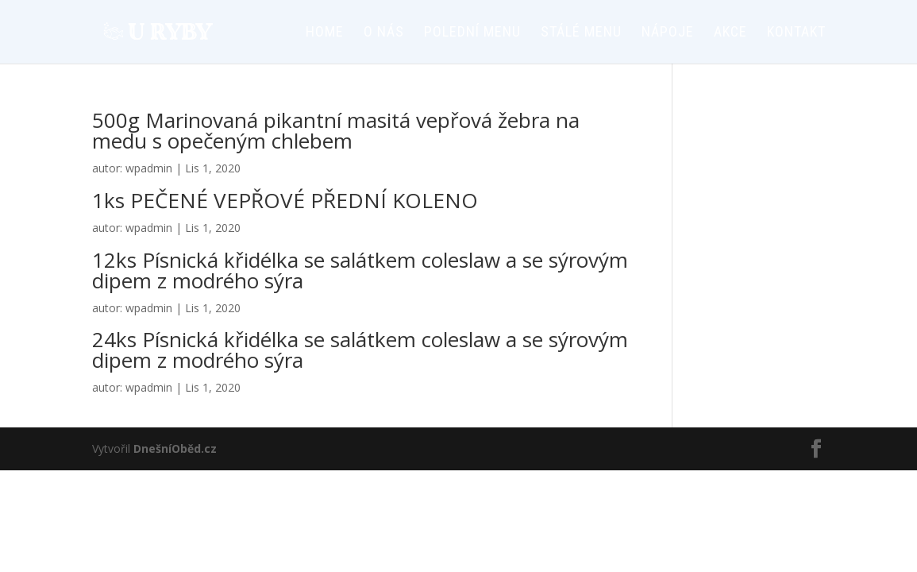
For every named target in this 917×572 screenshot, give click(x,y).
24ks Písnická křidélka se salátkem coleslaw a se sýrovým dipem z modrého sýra (360, 349)
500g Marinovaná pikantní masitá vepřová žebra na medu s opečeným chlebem (336, 130)
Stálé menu (581, 33)
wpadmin (148, 168)
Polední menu (472, 33)
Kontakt (796, 33)
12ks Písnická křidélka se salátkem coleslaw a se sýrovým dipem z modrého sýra (360, 270)
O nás (384, 33)
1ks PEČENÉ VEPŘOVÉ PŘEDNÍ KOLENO (285, 200)
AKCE (730, 33)
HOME (325, 33)
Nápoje (668, 33)
